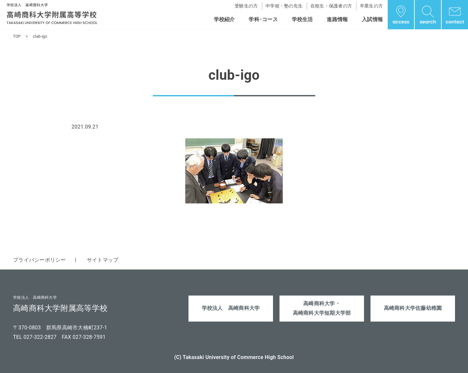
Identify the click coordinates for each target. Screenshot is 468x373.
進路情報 (337, 19)
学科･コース (263, 19)
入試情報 (372, 19)
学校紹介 (224, 19)
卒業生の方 (371, 5)
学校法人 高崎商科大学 (231, 308)
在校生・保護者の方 (331, 5)
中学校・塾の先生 (284, 5)
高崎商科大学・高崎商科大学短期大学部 (322, 308)
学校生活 (302, 19)
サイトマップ (103, 260)
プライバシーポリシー (39, 260)
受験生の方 (246, 5)
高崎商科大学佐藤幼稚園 (413, 308)
